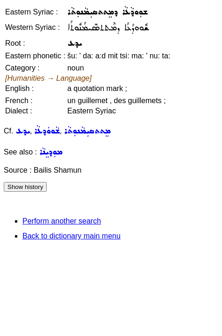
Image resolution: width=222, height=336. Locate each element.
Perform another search (61, 221)
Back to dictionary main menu (71, 236)
